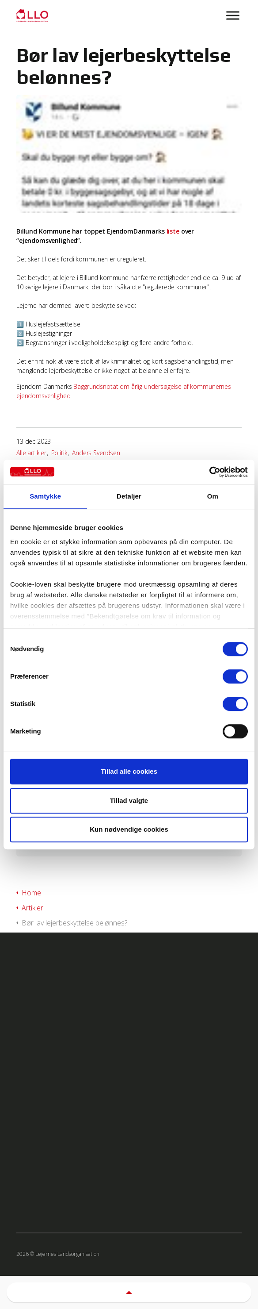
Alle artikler (31, 453)
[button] (129, 1292)
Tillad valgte (129, 800)
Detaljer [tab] (129, 496)
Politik (59, 453)
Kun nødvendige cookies (129, 829)
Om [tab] (212, 496)
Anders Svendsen (96, 453)
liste (173, 231)
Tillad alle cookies (129, 771)
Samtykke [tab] (45, 496)
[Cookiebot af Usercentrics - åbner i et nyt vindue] (209, 472)
